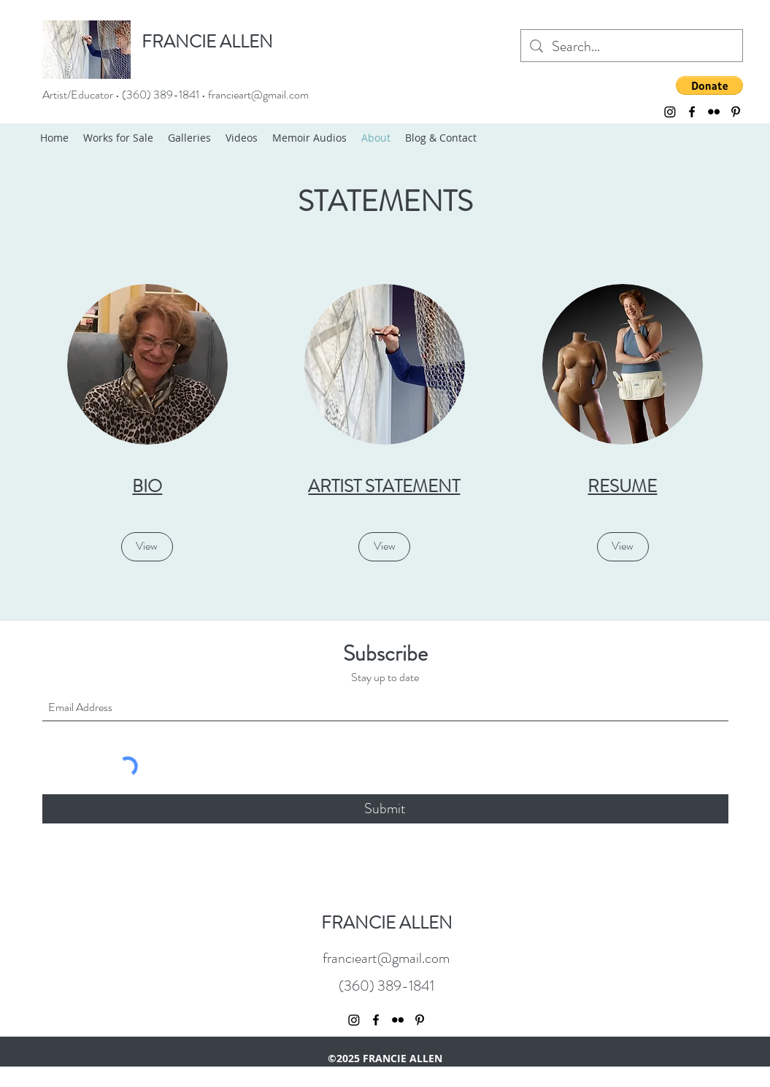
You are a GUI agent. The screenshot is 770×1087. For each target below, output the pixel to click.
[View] (147, 546)
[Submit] (385, 808)
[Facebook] (692, 111)
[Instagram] (670, 111)
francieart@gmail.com (258, 94)
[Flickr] (714, 111)
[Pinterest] (735, 111)
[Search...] (632, 47)
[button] (709, 85)
